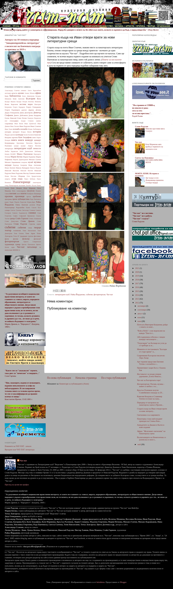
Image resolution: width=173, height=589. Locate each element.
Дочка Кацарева (35, 115)
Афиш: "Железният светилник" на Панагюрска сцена (151, 432)
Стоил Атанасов (35, 219)
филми (15, 239)
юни (140, 321)
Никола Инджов (35, 168)
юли (140, 317)
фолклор (25, 239)
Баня (6, 96)
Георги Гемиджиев (33, 107)
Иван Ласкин (14, 126)
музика (37, 162)
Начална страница (86, 377)
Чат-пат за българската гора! (149, 380)
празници (19, 196)
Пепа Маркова (29, 188)
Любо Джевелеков (26, 151)
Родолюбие (20, 207)
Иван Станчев (35, 126)
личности (37, 148)
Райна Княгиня (22, 205)
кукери (16, 146)
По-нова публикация (59, 377)
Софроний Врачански (27, 216)
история (37, 131)
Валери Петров (21, 101)
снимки (32, 213)
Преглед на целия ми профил (17, 485)
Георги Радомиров (12, 110)
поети (23, 193)
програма (8, 199)
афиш (38, 93)
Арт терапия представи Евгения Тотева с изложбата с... (150, 363)
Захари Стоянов (27, 121)
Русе (39, 207)
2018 (137, 280)
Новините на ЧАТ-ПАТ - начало (18, 446)
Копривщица (9, 143)
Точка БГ (16, 236)
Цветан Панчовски (28, 244)
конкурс (29, 140)
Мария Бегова (16, 157)
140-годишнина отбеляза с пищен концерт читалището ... (151, 338)
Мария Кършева (29, 157)
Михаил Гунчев (35, 159)
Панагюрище (21, 182)
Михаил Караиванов (12, 162)
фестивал (37, 236)
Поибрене (30, 193)
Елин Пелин (22, 118)
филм (7, 239)
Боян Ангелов (18, 99)
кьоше (23, 146)
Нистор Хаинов (29, 173)
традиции (23, 236)
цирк (13, 247)
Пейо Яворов (16, 188)
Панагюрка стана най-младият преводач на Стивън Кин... (149, 420)
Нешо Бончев (10, 168)
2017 (137, 283)
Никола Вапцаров (22, 168)
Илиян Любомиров (34, 129)
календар (19, 135)
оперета (7, 179)
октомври (142, 306)
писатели (31, 191)
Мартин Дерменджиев (20, 159)
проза (14, 199)
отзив (14, 179)
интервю (8, 132)
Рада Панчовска (35, 199)
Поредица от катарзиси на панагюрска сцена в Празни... (150, 403)
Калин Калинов (29, 135)
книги (21, 140)
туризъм (30, 236)
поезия (12, 193)
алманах (23, 90)
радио (7, 202)
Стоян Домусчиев (11, 221)
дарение (24, 110)
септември (142, 310)
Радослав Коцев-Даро (27, 202)
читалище (32, 247)
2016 (137, 287)
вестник (23, 104)
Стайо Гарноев (22, 218)
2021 (137, 268)
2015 (137, 291)
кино (34, 137)
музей (30, 162)
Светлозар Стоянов (28, 210)
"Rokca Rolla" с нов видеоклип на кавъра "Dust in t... (151, 332)
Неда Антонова (34, 165)
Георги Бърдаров (19, 107)
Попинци (37, 194)
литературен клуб (62, 294)
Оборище (21, 176)
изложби (24, 129)
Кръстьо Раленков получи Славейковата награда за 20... (150, 391)
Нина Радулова (17, 173)
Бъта (39, 99)
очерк (20, 179)
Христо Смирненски (32, 241)
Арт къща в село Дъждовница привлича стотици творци (154, 180)
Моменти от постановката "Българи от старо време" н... (152, 350)
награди (8, 165)
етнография (14, 121)
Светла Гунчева (15, 210)
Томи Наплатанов (29, 230)
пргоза (29, 196)
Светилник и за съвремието (148, 415)
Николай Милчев (26, 170)
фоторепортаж (100, 294)
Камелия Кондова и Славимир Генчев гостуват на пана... (149, 397)
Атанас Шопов (30, 93)
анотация (8, 93)
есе (6, 121)
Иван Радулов (24, 126)
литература (9, 148)
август (140, 313)
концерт (37, 140)
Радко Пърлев (14, 202)
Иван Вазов (18, 123)
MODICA (16, 250)
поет (18, 194)
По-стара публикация (113, 377)
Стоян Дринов (27, 221)
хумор (17, 244)
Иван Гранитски (30, 123)
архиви (21, 93)
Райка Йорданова (78, 294)
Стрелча (32, 224)
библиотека (15, 96)
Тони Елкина (19, 233)
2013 (137, 299)
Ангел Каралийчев (34, 90)
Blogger (123, 582)
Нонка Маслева (10, 176)
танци (30, 228)
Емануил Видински (34, 118)
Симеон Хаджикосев (19, 213)
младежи (24, 162)
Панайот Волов (31, 185)
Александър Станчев (12, 90)
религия (32, 205)
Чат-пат (110, 294)
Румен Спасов (31, 207)
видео (30, 104)
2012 (137, 303)
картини (15, 137)
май (139, 444)
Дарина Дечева (34, 110)
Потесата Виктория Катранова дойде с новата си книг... (152, 326)
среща (12, 218)
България (30, 98)
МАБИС (13, 154)
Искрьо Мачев (26, 132)
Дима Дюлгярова (26, 113)
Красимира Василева (24, 143)
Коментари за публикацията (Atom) (74, 384)
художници (9, 244)
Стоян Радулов (20, 224)
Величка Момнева (34, 101)
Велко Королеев (11, 104)
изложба (16, 129)
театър (8, 230)
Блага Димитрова (28, 96)
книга (14, 140)
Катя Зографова (25, 137)
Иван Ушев (8, 129)
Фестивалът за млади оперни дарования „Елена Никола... (149, 375)
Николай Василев (12, 171)
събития (89, 294)
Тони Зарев (30, 233)
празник (9, 196)
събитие (10, 227)
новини (38, 173)
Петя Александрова (19, 191)
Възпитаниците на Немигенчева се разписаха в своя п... (151, 438)
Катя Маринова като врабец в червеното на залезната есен (154, 146)
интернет (16, 132)
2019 (137, 276)
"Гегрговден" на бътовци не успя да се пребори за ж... (152, 344)
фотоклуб (37, 239)
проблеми (37, 196)
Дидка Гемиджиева (12, 113)
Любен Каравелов (11, 151)
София (15, 216)
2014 (137, 295)
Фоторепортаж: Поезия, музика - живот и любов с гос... (150, 385)
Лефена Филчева (34, 146)
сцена (39, 224)
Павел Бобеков (29, 179)
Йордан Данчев (10, 135)
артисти (14, 93)
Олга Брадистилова (34, 176)
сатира (7, 210)
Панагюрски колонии (17, 185)
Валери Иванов (10, 101)
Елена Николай (10, 118)
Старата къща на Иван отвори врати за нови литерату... (152, 410)
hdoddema (100, 582)
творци (37, 227)
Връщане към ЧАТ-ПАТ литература (19, 449)
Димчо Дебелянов (21, 115)
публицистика (23, 199)
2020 (137, 272)
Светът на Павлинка (144, 158)
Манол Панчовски (25, 154)
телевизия (17, 230)
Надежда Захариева (20, 165)
